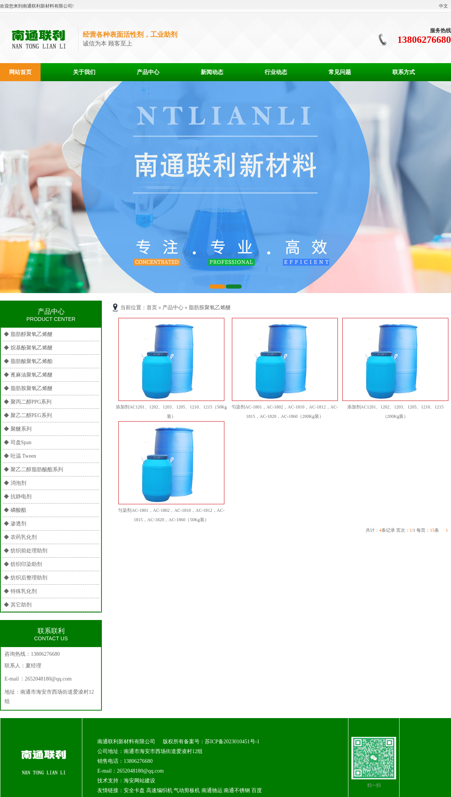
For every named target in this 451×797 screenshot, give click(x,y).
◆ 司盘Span (18, 442)
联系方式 (403, 72)
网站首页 (20, 72)
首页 (152, 307)
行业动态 (276, 72)
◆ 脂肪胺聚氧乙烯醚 (28, 388)
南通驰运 (211, 790)
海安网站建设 (139, 780)
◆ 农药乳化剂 (20, 537)
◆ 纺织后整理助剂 (25, 578)
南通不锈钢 (237, 790)
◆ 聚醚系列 (18, 429)
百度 (256, 790)
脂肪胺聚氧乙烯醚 (210, 307)
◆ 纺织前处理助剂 (25, 551)
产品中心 (148, 72)
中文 (443, 6)
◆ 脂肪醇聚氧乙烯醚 (28, 334)
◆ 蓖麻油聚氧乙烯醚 (28, 375)
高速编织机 (159, 790)
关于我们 (84, 72)
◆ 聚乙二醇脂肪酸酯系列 (33, 469)
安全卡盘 (134, 790)
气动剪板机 (187, 790)
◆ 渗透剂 (15, 523)
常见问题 (339, 72)
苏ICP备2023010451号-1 (232, 741)
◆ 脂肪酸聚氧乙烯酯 (28, 361)
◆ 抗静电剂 (18, 496)
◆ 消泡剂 (15, 483)
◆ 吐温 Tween (20, 456)
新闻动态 (212, 72)
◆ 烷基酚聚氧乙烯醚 (28, 348)
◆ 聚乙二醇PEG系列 (28, 415)
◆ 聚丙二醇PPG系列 (27, 402)
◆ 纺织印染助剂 (23, 564)
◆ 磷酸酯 (15, 510)
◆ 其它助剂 (18, 605)
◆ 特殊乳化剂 (20, 591)
